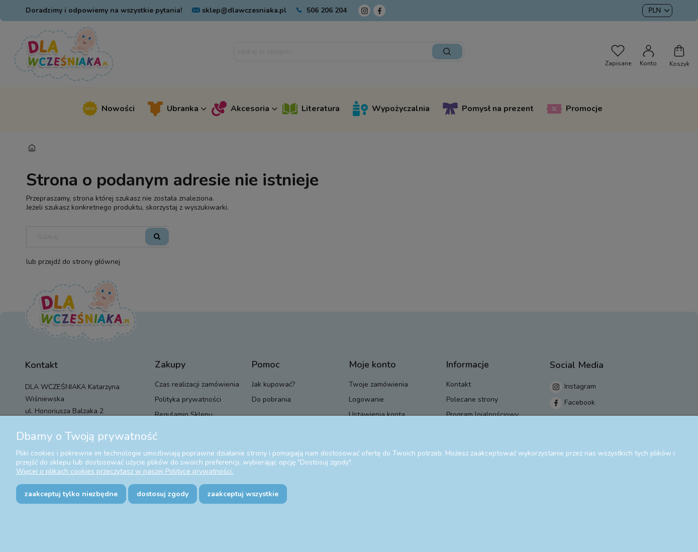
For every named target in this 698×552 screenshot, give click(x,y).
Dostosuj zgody (162, 494)
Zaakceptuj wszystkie (243, 494)
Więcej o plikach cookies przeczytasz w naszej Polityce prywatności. (124, 471)
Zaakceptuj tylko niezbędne (71, 494)
